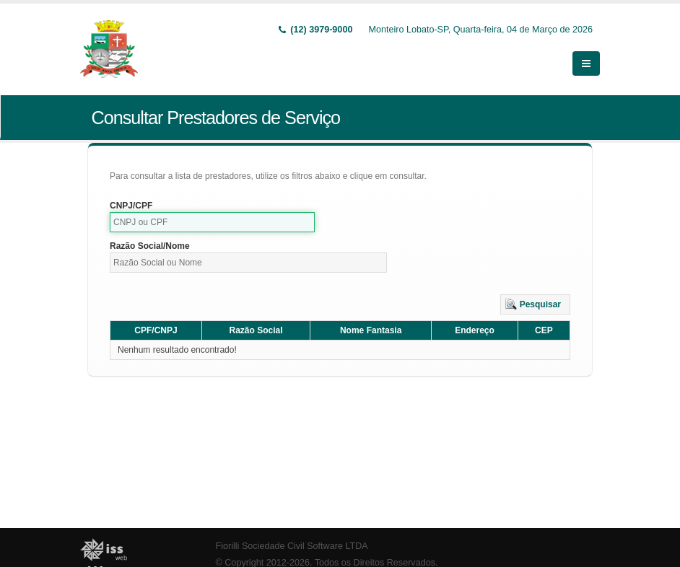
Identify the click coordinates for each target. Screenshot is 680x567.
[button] (535, 304)
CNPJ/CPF (131, 206)
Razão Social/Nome (150, 246)
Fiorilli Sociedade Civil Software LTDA (292, 546)
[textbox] (212, 222)
